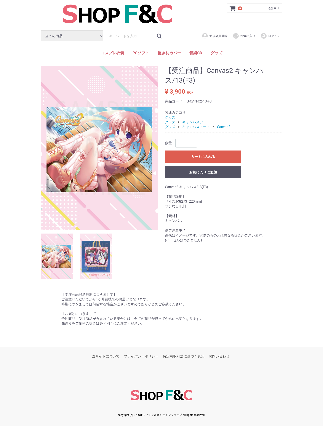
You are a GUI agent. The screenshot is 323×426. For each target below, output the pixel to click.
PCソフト (141, 53)
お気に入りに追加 (203, 172)
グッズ (216, 53)
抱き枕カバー (169, 53)
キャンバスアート (196, 122)
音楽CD (195, 53)
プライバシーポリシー (141, 356)
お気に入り (244, 36)
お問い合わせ (219, 356)
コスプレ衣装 (112, 53)
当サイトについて (106, 356)
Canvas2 (223, 127)
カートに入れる (203, 157)
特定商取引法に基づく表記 (183, 356)
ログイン (270, 36)
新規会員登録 (214, 36)
